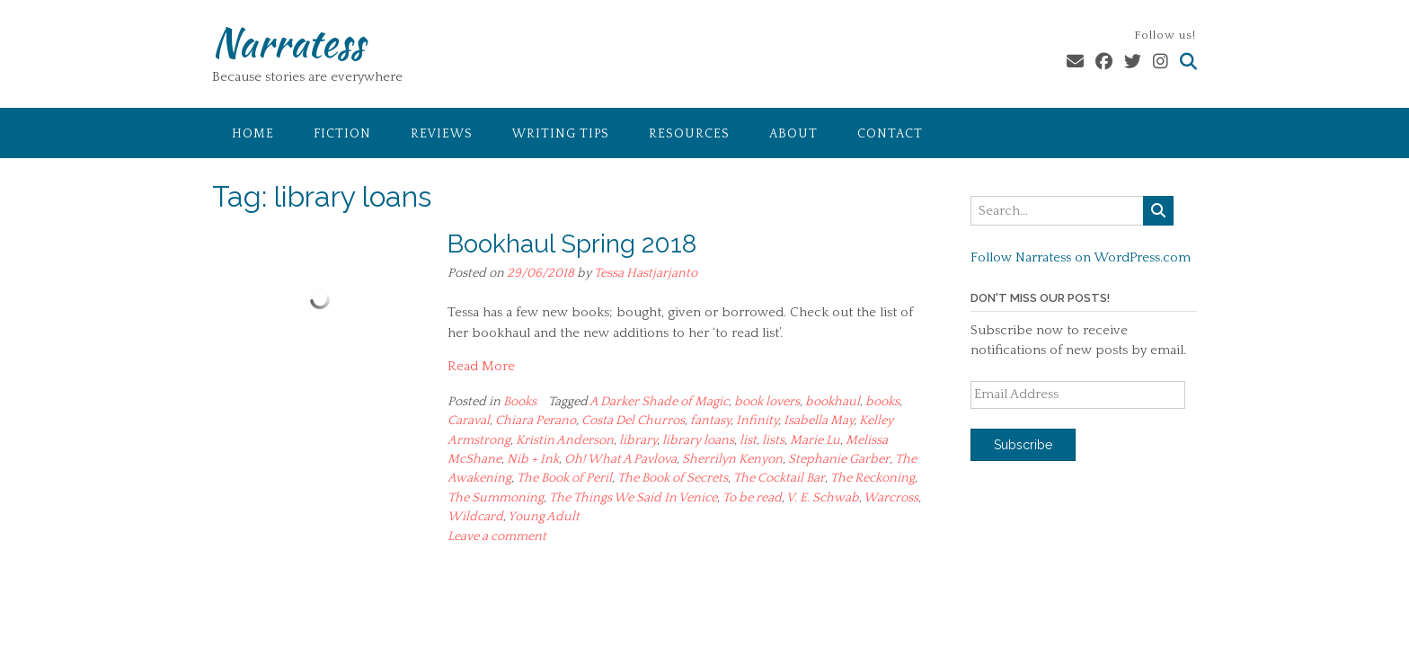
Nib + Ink (533, 459)
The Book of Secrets (672, 478)
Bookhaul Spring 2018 (572, 244)
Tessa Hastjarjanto (645, 273)
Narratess (288, 42)
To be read (752, 498)
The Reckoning (872, 478)
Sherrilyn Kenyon (732, 459)
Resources (689, 134)
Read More (481, 366)
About (793, 134)
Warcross (891, 498)
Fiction (342, 134)
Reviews (442, 134)
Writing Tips (560, 134)
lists (773, 440)
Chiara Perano (535, 420)
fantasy (710, 420)
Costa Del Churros (633, 420)
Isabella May (819, 420)
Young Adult (544, 517)
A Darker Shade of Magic (659, 401)
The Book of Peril (564, 478)
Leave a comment (497, 536)
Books (519, 401)
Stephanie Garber (839, 459)
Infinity (757, 420)
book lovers (767, 401)
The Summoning (496, 498)
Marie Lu (815, 440)
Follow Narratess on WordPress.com (1080, 257)
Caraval (469, 420)
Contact (890, 134)
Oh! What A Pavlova (620, 459)
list (748, 440)
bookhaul (832, 401)
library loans (698, 440)
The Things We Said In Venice (633, 498)
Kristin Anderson (565, 440)
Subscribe (1023, 445)
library (638, 440)
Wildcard (475, 517)
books (882, 401)
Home (253, 134)
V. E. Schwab (822, 498)
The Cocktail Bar (779, 478)
